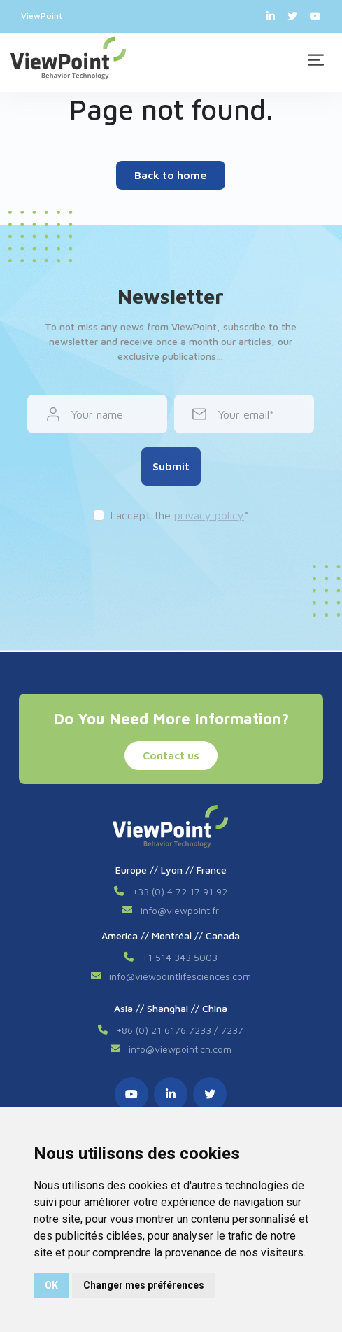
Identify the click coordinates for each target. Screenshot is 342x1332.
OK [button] (51, 1285)
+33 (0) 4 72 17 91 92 (179, 891)
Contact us (171, 755)
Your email (243, 414)
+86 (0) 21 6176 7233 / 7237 (179, 1030)
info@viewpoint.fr (180, 910)
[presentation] (170, 565)
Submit (171, 466)
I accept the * (179, 515)
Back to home (170, 175)
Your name (97, 414)
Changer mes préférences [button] (143, 1285)
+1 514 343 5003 (180, 957)
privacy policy (209, 515)
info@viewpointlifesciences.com (180, 976)
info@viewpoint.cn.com (180, 1049)
